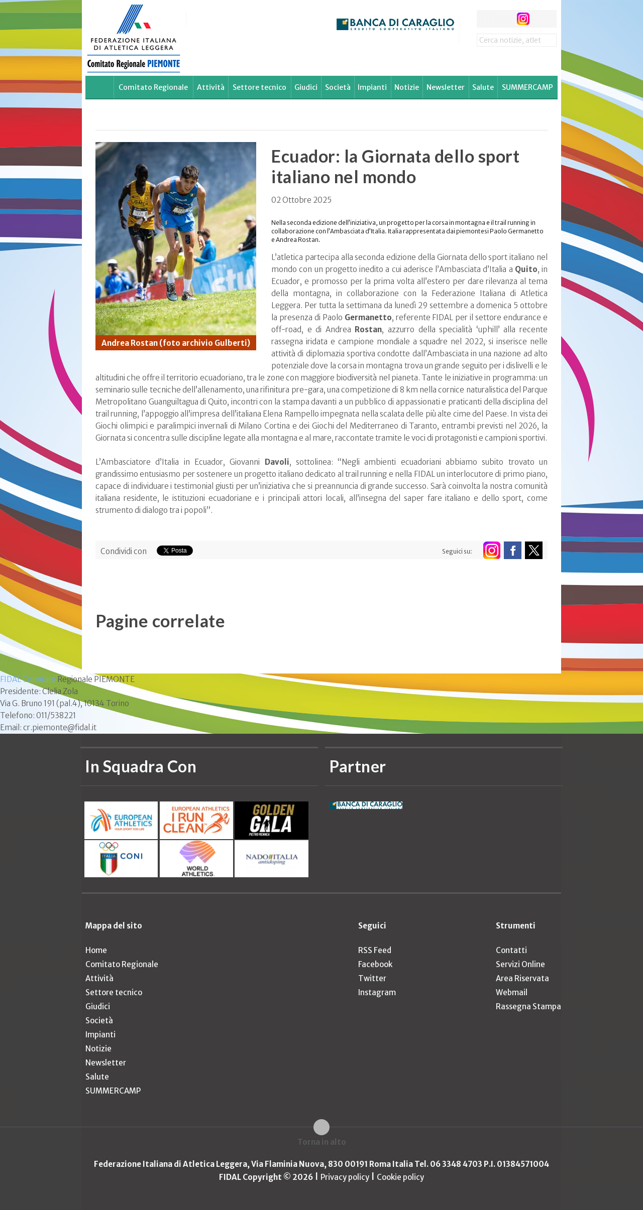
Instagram (377, 992)
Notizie (406, 87)
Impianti (372, 87)
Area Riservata (522, 978)
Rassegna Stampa (528, 1006)
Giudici (305, 87)
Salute (483, 87)
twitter (504, 19)
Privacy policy (344, 1177)
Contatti (511, 950)
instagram (523, 19)
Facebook (375, 964)
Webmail (511, 992)
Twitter (372, 978)
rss (541, 19)
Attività (211, 87)
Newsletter (445, 87)
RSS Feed (374, 950)
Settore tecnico (259, 87)
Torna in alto (321, 1142)
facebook (485, 19)
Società (338, 87)
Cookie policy (400, 1177)
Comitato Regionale (153, 87)
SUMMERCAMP (527, 87)
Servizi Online (520, 964)
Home (96, 950)
